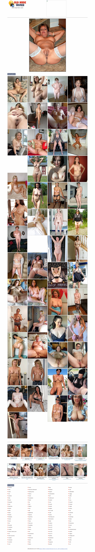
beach (9, 500)
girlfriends (30, 512)
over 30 (50, 525)
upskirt (70, 531)
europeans (30, 497)
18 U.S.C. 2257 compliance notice (60, 548)
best (8, 504)
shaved (70, 502)
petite (49, 539)
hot (29, 531)
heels (29, 527)
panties (50, 535)
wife (69, 542)
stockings (70, 516)
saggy (70, 493)
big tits (9, 508)
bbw (8, 497)
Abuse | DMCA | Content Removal (46, 548)
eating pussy (31, 491)
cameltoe (9, 527)
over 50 (50, 529)
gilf (29, 510)
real (69, 489)
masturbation (51, 493)
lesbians (50, 489)
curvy (29, 487)
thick (69, 521)
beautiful (9, 502)
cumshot (9, 542)
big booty (9, 506)
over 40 (50, 527)
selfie (70, 495)
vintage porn (71, 535)
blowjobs (9, 516)
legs (49, 487)
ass (8, 493)
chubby (9, 529)
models (50, 500)
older (49, 521)
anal (8, 489)
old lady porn (51, 516)
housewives (31, 533)
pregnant (50, 542)
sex (69, 497)
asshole (9, 495)
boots (9, 521)
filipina (29, 506)
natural (50, 506)
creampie (9, 539)
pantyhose (50, 537)
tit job (70, 525)
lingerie (50, 491)
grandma (30, 516)
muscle (50, 504)
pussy (70, 487)
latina (29, 544)
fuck (29, 508)
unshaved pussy (72, 529)
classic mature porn (11, 531)
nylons (50, 514)
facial (29, 500)
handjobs (30, 525)
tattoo (70, 518)
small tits (70, 512)
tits (69, 527)
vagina (70, 533)
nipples (50, 508)
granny (30, 518)
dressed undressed (32, 489)
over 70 (50, 533)
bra (8, 523)
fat (29, 502)
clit (8, 533)
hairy (29, 521)
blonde (9, 514)
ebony (29, 493)
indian (29, 535)
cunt (8, 544)
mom (49, 502)
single (70, 506)
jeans (29, 539)
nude (49, 512)
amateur (9, 487)
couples (9, 537)
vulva (70, 537)
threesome (71, 523)
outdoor (50, 523)
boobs (9, 518)
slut (69, 510)
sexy (69, 500)
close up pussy (11, 535)
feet (29, 504)
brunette (9, 525)
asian (9, 491)
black (9, 512)
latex (29, 542)
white (70, 539)
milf (49, 495)
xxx (69, 544)
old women (51, 518)
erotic (29, 495)
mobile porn (51, 497)
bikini (9, 510)
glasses (30, 514)
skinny (70, 508)
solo (69, 514)
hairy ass (30, 523)
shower (70, 504)
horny (29, 529)
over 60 (50, 531)
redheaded (71, 491)
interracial (30, 537)
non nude (50, 510)
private (50, 544)
